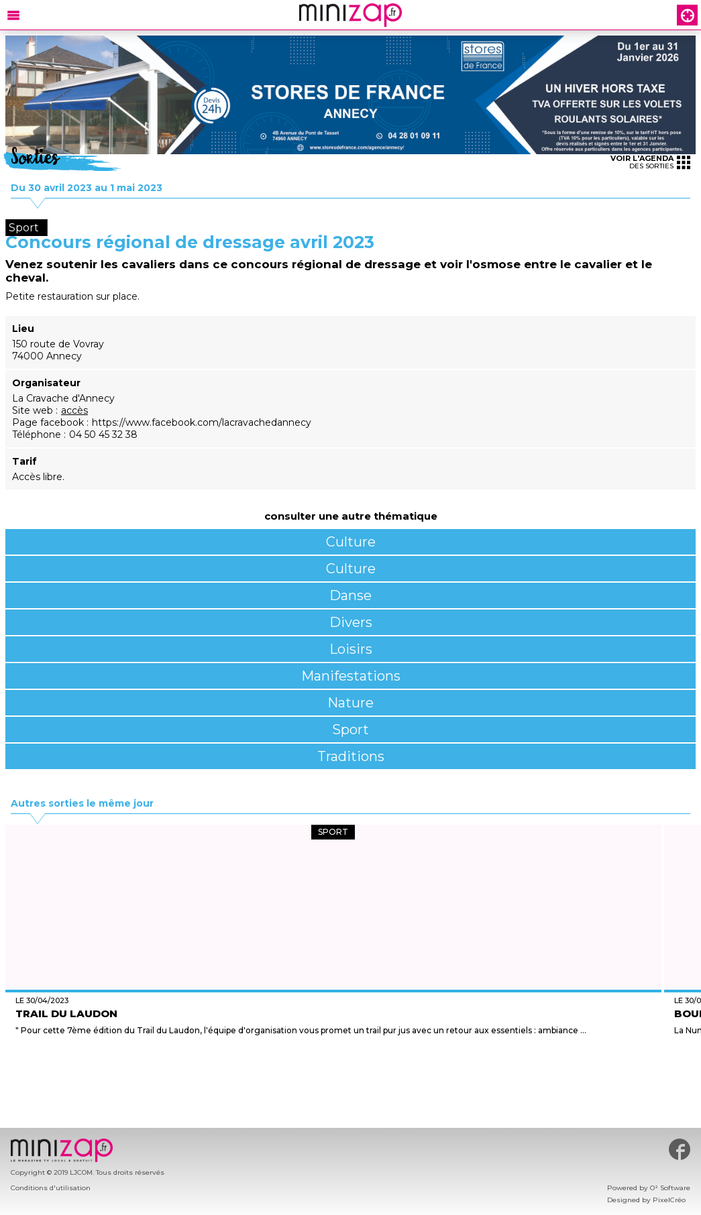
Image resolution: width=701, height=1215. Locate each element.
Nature (350, 703)
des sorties (650, 162)
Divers (350, 622)
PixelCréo (669, 1200)
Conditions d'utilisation (51, 1187)
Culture (351, 542)
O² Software (670, 1187)
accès (74, 410)
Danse (350, 595)
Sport (350, 729)
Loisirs (350, 649)
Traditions (350, 756)
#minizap (679, 1149)
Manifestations (350, 676)
